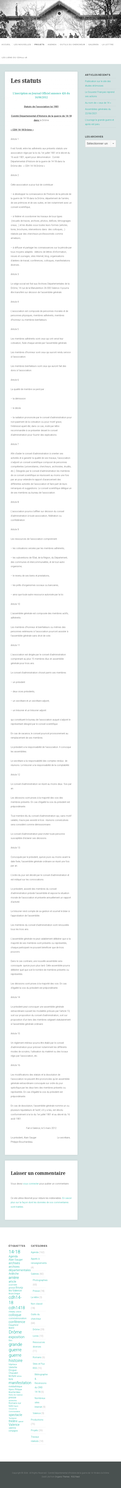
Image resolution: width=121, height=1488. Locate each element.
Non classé (36, 1303)
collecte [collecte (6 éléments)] (18, 1312)
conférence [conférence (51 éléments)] (17, 1322)
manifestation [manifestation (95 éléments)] (20, 1383)
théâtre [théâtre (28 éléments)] (13, 1421)
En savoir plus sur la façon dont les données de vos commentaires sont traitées (41, 1202)
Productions (37, 1419)
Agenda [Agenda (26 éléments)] (13, 1256)
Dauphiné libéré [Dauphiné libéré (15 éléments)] (13, 1326)
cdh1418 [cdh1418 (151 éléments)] (17, 1307)
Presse (36, 1291)
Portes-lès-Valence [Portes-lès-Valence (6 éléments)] (16, 1395)
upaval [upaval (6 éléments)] (20, 1422)
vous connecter (31, 1183)
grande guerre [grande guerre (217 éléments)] (15, 1347)
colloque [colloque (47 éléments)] (15, 1315)
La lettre (7, 57)
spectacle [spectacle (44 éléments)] (15, 1415)
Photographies (40, 1280)
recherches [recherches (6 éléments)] (13, 1401)
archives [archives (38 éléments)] (14, 1263)
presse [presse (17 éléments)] (12, 1397)
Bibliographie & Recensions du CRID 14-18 (41, 1383)
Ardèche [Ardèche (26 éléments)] (14, 1273)
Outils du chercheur (74, 44)
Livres (36, 1336)
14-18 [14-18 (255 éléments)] (14, 1251)
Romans (37, 1357)
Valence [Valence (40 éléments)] (14, 1425)
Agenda (54, 44)
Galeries (98, 44)
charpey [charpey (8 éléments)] (12, 1312)
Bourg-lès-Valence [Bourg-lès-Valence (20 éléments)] (16, 1289)
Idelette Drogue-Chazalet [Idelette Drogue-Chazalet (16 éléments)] (13, 1370)
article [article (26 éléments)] (12, 1281)
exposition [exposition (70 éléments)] (17, 1337)
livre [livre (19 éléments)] (11, 1379)
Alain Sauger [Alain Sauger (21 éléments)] (16, 1259)
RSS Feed (75, 1476)
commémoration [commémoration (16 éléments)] (17, 1318)
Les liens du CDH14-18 (29, 57)
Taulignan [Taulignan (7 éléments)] (13, 1418)
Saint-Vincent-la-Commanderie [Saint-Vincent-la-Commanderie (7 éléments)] (14, 1409)
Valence (37, 1413)
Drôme (36, 1329)
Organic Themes (62, 1476)
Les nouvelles (22, 44)
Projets (39, 44)
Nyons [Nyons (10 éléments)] (11, 1389)
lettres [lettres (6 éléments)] (19, 1376)
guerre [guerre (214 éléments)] (15, 1355)
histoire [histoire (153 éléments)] (16, 1360)
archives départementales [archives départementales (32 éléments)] (20, 1268)
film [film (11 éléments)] (10, 1340)
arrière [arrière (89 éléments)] (14, 1277)
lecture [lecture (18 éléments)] (12, 1375)
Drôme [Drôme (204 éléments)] (15, 1332)
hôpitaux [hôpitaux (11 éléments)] (13, 1364)
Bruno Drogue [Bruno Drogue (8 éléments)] (14, 1294)
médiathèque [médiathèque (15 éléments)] (15, 1386)
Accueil (6, 44)
